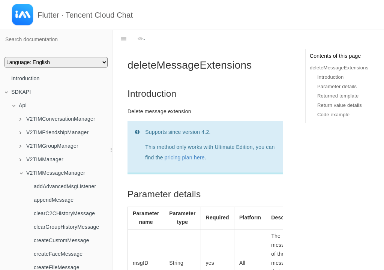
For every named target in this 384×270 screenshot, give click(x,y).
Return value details (339, 105)
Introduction (25, 78)
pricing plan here (185, 139)
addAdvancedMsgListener (65, 186)
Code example (333, 114)
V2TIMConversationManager (57, 119)
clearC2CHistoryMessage (64, 213)
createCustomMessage (61, 240)
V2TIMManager (41, 159)
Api (19, 105)
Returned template (337, 96)
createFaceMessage (58, 254)
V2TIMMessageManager (52, 173)
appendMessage (54, 200)
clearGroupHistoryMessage (66, 227)
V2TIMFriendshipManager (54, 132)
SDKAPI (17, 92)
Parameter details (337, 86)
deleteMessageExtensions (339, 67)
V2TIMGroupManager (49, 146)
